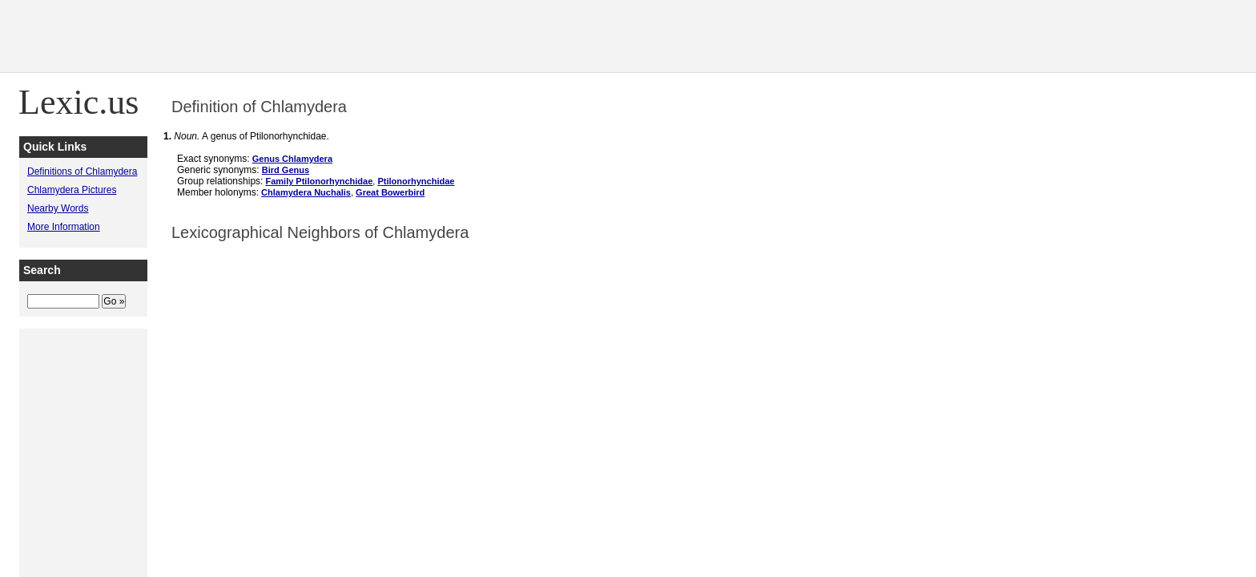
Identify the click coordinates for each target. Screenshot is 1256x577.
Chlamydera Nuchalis (306, 192)
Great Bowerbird (390, 192)
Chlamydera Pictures (71, 190)
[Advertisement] (964, 36)
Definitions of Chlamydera (82, 171)
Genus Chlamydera (292, 158)
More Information (63, 226)
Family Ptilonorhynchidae (318, 181)
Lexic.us (78, 102)
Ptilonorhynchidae (415, 181)
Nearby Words (57, 208)
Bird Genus (285, 170)
